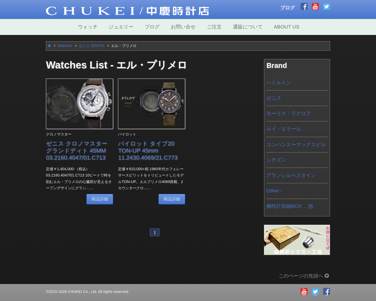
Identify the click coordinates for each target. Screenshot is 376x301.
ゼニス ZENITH (91, 46)
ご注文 (214, 26)
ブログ (287, 7)
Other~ (274, 190)
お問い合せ (183, 26)
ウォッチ (88, 26)
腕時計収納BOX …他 (289, 206)
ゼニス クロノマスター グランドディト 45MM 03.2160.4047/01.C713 (76, 150)
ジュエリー (121, 26)
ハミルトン (278, 82)
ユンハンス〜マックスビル (296, 144)
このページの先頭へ (304, 276)
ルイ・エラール (283, 129)
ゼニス (273, 98)
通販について (248, 26)
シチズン (276, 160)
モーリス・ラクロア (288, 113)
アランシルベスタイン (291, 175)
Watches (64, 46)
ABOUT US (286, 26)
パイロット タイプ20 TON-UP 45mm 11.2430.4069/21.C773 (148, 150)
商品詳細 (99, 199)
